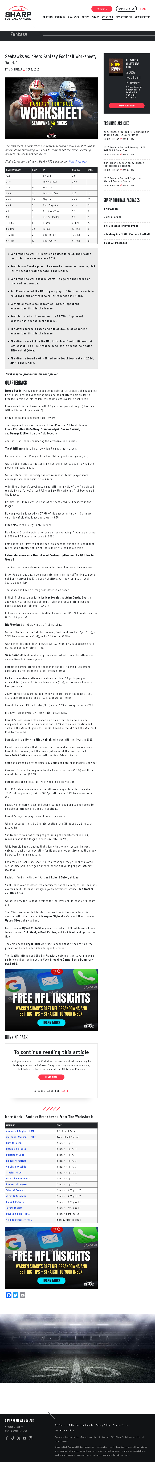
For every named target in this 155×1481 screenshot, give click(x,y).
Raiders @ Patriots (16, 1160)
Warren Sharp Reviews (16, 1431)
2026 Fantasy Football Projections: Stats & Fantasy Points (124, 180)
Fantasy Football (139, 234)
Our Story (60, 1425)
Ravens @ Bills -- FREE (18, 1214)
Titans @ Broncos (15, 1190)
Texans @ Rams (14, 1208)
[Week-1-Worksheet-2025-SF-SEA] (51, 108)
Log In (65, 1090)
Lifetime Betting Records (80, 1425)
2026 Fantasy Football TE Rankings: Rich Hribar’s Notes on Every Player (126, 133)
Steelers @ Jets (15, 1172)
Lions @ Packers (15, 1202)
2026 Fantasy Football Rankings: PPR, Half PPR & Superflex (125, 149)
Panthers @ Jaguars (16, 1184)
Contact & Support (14, 1426)
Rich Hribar (15, 69)
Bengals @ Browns (16, 1149)
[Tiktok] (13, 1438)
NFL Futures (113, 225)
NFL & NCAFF (113, 217)
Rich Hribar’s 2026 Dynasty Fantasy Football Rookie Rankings (124, 164)
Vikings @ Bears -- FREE (19, 1219)
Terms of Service (121, 1425)
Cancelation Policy (64, 1430)
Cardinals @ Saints (16, 1166)
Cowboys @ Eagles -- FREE (20, 1131)
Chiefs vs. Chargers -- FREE (21, 1137)
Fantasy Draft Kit (116, 234)
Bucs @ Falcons (14, 1143)
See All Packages (116, 242)
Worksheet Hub (78, 161)
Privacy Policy (103, 1425)
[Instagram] (30, 1438)
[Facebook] (7, 1438)
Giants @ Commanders (18, 1178)
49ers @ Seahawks (16, 1196)
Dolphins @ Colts (15, 1155)
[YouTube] (25, 1438)
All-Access (112, 208)
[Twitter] (19, 1438)
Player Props (130, 225)
